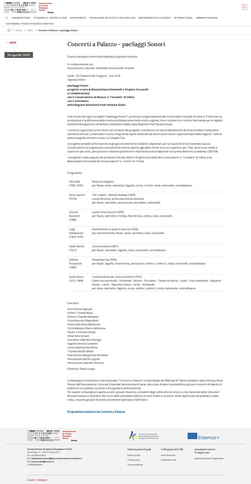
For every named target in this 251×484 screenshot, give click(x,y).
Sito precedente (135, 464)
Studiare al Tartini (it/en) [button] (50, 17)
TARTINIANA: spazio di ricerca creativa (29, 23)
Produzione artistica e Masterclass (112, 17)
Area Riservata (168, 455)
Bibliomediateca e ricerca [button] (155, 17)
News (30, 30)
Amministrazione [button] (207, 17)
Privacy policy (134, 455)
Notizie (19, 30)
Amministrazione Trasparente (208, 458)
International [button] (183, 17)
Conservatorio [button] (20, 17)
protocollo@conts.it (43, 461)
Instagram (42, 479)
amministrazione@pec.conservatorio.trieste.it (56, 458)
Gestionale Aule (168, 459)
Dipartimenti (78, 17)
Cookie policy (133, 459)
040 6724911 (40, 455)
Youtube (31, 479)
